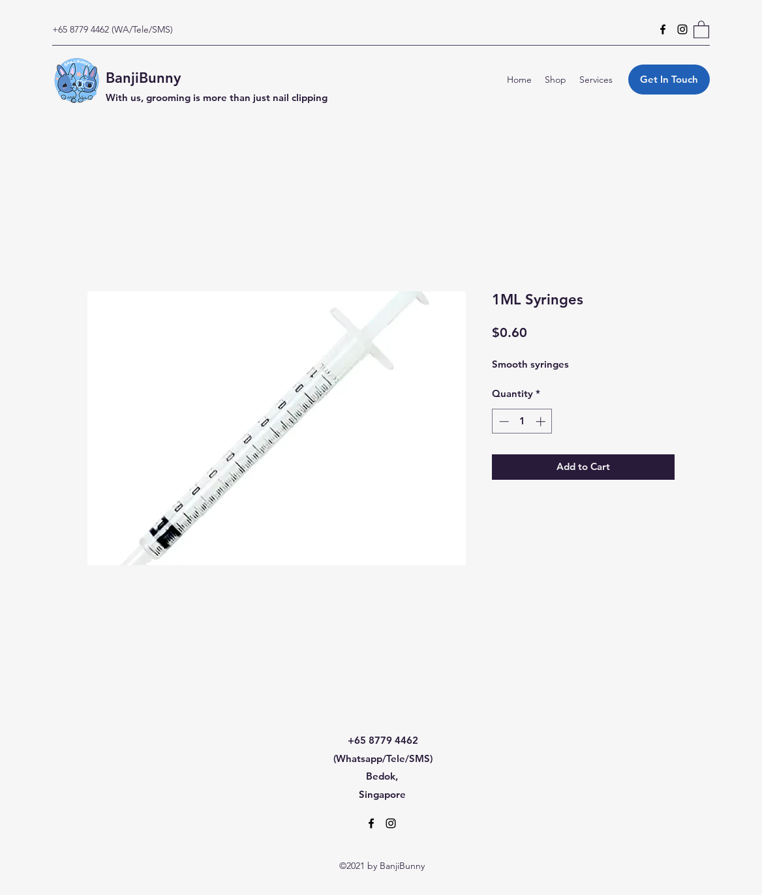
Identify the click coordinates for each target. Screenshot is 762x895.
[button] (701, 29)
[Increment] (542, 421)
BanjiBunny (143, 78)
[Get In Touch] (669, 80)
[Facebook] (662, 29)
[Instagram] (682, 29)
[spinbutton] (522, 421)
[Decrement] (502, 421)
